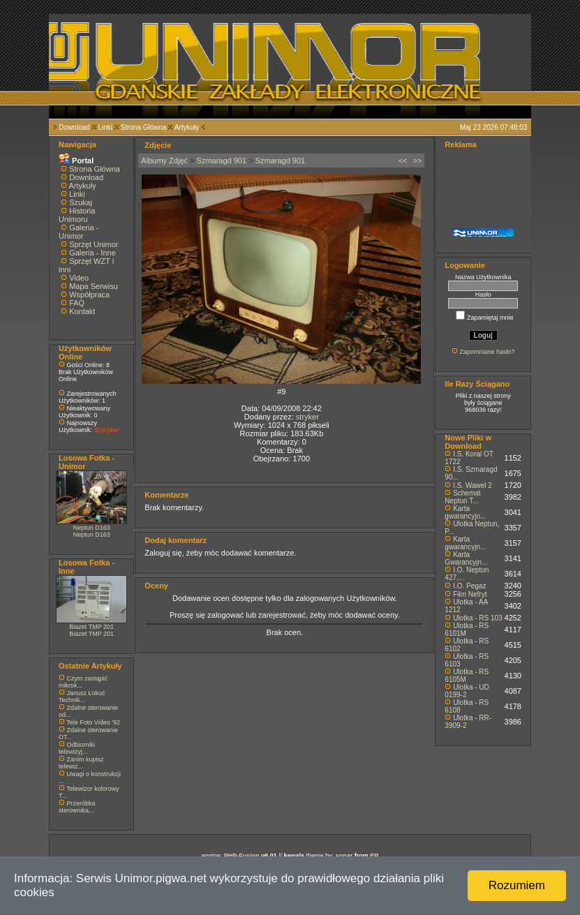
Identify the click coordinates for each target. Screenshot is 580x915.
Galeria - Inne (92, 252)
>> (417, 160)
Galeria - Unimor (78, 231)
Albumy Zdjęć (164, 160)
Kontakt (82, 311)
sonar (344, 855)
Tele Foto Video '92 (93, 722)
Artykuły (187, 127)
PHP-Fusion (242, 855)
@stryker (106, 429)
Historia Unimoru (77, 215)
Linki (105, 127)
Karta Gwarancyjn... (466, 558)
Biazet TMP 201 (91, 626)
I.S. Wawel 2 (472, 485)
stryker (307, 416)
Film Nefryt (469, 594)
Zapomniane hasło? (486, 351)
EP (374, 855)
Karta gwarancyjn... (465, 512)
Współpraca (89, 294)
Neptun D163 (91, 527)
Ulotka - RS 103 (478, 618)
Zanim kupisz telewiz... (81, 763)
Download (74, 127)
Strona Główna (144, 127)
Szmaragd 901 (222, 160)
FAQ (76, 303)
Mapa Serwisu (93, 286)
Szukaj (80, 202)
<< (403, 160)
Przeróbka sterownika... (77, 807)
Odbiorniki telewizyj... (77, 748)
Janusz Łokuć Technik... (82, 697)
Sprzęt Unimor (93, 244)
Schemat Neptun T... (462, 497)
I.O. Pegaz (469, 586)
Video (79, 278)
